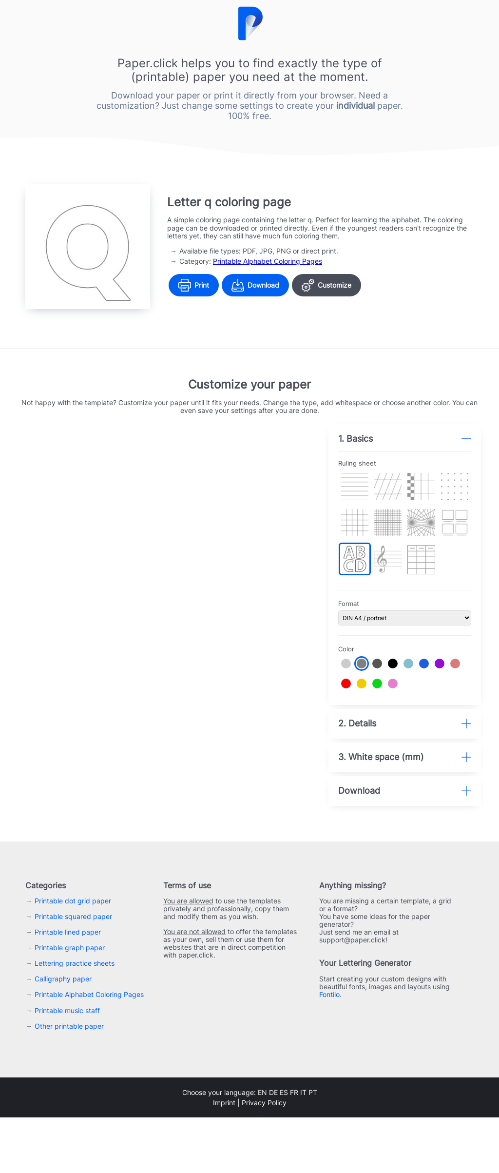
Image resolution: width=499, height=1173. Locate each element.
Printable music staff (67, 1066)
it (303, 1148)
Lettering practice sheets (75, 1019)
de (273, 1148)
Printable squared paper (73, 972)
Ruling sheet (364, 463)
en (262, 1148)
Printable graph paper (70, 1003)
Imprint (224, 1158)
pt (312, 1148)
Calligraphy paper (63, 1035)
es (284, 1148)
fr (294, 1148)
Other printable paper (69, 1081)
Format (355, 599)
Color (353, 643)
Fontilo (329, 1050)
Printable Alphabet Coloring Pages (267, 261)
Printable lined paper (68, 988)
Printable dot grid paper (73, 957)
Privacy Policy (264, 1158)
